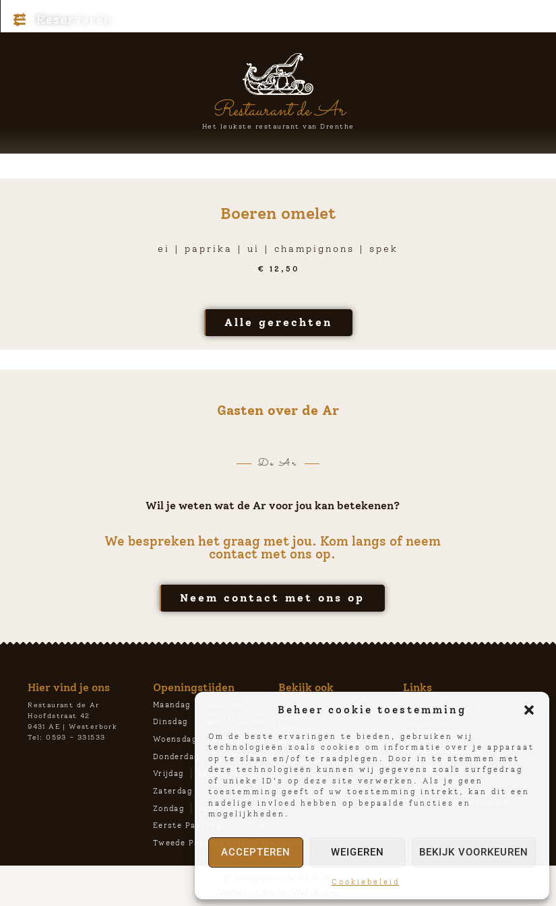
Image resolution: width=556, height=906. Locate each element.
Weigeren (357, 852)
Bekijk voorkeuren (473, 852)
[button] (529, 710)
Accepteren (255, 852)
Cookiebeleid (366, 882)
